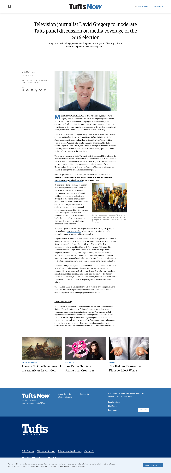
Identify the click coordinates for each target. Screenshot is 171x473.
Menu (9, 6)
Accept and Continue (153, 465)
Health (112, 363)
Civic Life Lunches (74, 231)
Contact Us (84, 394)
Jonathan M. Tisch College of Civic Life (35, 81)
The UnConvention (108, 161)
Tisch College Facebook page (83, 170)
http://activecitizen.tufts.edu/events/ (96, 174)
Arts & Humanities (29, 363)
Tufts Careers (28, 451)
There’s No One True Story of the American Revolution (41, 368)
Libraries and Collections (69, 451)
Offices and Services (46, 451)
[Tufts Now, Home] (85, 6)
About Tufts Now (65, 394)
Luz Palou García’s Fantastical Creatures (79, 368)
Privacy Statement (78, 466)
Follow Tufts (143, 6)
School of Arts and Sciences (31, 80)
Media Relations (65, 397)
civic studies (95, 292)
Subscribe (157, 6)
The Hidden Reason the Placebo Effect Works (125, 368)
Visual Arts (70, 363)
